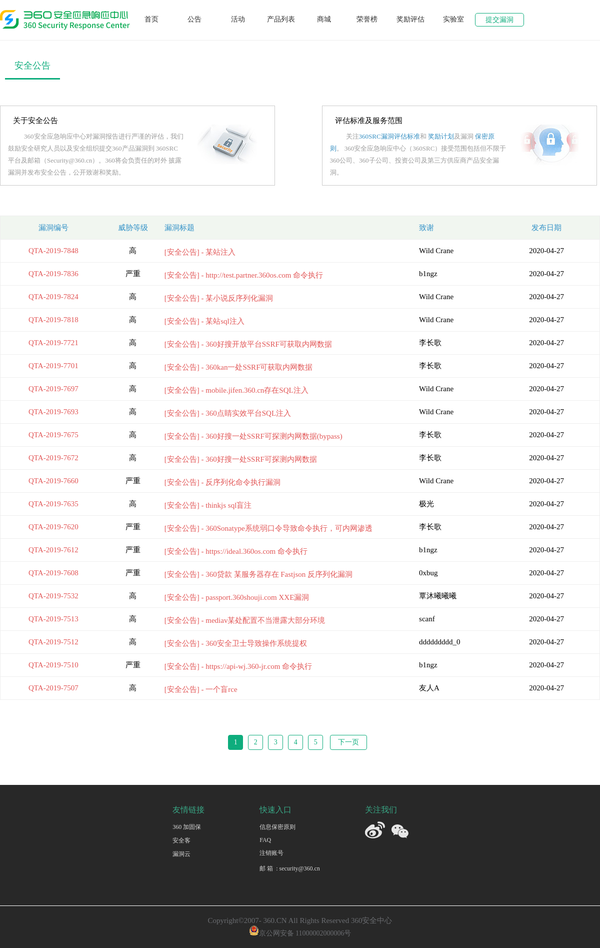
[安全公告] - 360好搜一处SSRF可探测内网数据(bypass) (253, 436)
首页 (151, 19)
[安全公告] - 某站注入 (200, 252)
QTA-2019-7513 (53, 619)
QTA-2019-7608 (53, 573)
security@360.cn (299, 868)
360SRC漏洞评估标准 (389, 136)
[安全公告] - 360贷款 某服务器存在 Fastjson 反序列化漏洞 (258, 574)
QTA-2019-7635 (53, 504)
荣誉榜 (367, 19)
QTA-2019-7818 (53, 320)
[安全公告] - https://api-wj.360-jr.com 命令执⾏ (238, 666)
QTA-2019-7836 (53, 274)
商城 (324, 19)
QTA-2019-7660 (53, 481)
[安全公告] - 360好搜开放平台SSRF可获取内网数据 (248, 344)
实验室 (453, 19)
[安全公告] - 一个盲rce (201, 689)
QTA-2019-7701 (53, 366)
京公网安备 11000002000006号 (300, 933)
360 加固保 (186, 826)
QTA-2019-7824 (53, 297)
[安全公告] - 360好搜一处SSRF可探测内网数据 (240, 459)
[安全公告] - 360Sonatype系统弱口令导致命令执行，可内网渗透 (268, 528)
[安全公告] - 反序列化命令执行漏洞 (222, 482)
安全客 (181, 840)
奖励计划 (441, 136)
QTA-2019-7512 (53, 642)
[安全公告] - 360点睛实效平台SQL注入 (227, 413)
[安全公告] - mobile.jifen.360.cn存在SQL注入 (236, 390)
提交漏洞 (500, 20)
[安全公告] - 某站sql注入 (204, 321)
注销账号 (272, 852)
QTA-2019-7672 (53, 458)
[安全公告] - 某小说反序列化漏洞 (219, 298)
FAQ (265, 839)
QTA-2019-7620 (53, 527)
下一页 (348, 742)
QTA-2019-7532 (53, 596)
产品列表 (281, 19)
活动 (238, 19)
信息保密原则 (278, 826)
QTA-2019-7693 (53, 412)
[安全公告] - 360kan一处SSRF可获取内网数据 (238, 367)
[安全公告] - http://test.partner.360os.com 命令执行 (243, 275)
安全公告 (32, 66)
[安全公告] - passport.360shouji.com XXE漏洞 (237, 597)
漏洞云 (181, 853)
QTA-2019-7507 (53, 688)
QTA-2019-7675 (53, 435)
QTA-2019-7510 (53, 665)
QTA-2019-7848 (53, 251)
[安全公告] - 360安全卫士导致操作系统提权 (235, 643)
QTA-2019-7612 (53, 550)
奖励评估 (410, 19)
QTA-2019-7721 (53, 343)
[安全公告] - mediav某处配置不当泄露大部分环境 (245, 620)
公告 (195, 19)
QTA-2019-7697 (53, 389)
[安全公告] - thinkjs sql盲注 (208, 505)
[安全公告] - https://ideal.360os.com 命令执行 (236, 551)
